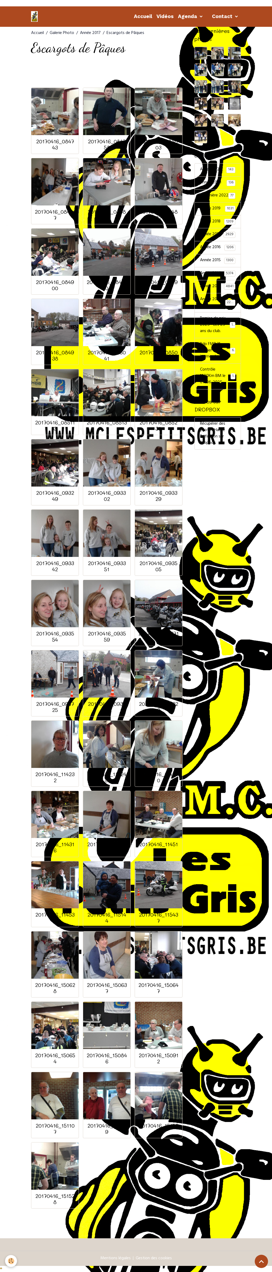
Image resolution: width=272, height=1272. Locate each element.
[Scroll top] (261, 1261)
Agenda (188, 16)
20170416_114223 (158, 707)
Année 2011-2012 (217, 303)
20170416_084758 (107, 144)
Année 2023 (217, 183)
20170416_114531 (55, 917)
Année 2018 (217, 222)
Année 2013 (217, 287)
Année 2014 (217, 274)
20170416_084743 (55, 144)
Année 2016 (217, 248)
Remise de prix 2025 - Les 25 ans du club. (218, 325)
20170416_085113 (55, 425)
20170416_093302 (107, 495)
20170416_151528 (55, 1199)
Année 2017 (90, 33)
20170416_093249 (55, 495)
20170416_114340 (106, 847)
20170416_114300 (158, 777)
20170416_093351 (107, 566)
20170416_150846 (107, 1058)
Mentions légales (115, 1258)
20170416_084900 (55, 285)
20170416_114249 (106, 777)
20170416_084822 (107, 214)
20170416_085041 (107, 355)
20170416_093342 (55, 566)
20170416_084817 (55, 214)
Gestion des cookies (154, 1258)
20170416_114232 (55, 777)
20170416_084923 (158, 285)
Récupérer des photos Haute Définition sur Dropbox (212, 434)
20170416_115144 (106, 917)
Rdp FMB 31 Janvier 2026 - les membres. (218, 351)
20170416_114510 (158, 847)
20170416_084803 (158, 144)
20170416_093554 (55, 636)
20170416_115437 (158, 917)
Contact (223, 16)
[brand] (35, 16)
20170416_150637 (107, 988)
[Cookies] (11, 1261)
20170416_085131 (107, 425)
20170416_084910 (107, 285)
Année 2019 (217, 209)
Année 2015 (217, 261)
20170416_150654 (55, 1058)
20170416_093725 (55, 707)
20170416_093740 (107, 707)
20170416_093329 (158, 495)
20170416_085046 (158, 355)
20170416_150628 (55, 988)
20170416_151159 (106, 1128)
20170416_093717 (158, 636)
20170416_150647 (158, 988)
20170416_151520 (158, 1128)
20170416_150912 (158, 1058)
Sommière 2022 (217, 196)
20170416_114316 (55, 847)
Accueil (143, 16)
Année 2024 (217, 170)
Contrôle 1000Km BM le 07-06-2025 (217, 377)
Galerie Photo (62, 33)
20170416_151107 (55, 1128)
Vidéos (165, 16)
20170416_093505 (158, 566)
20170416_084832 (158, 214)
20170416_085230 (158, 425)
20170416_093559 (107, 636)
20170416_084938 (55, 355)
